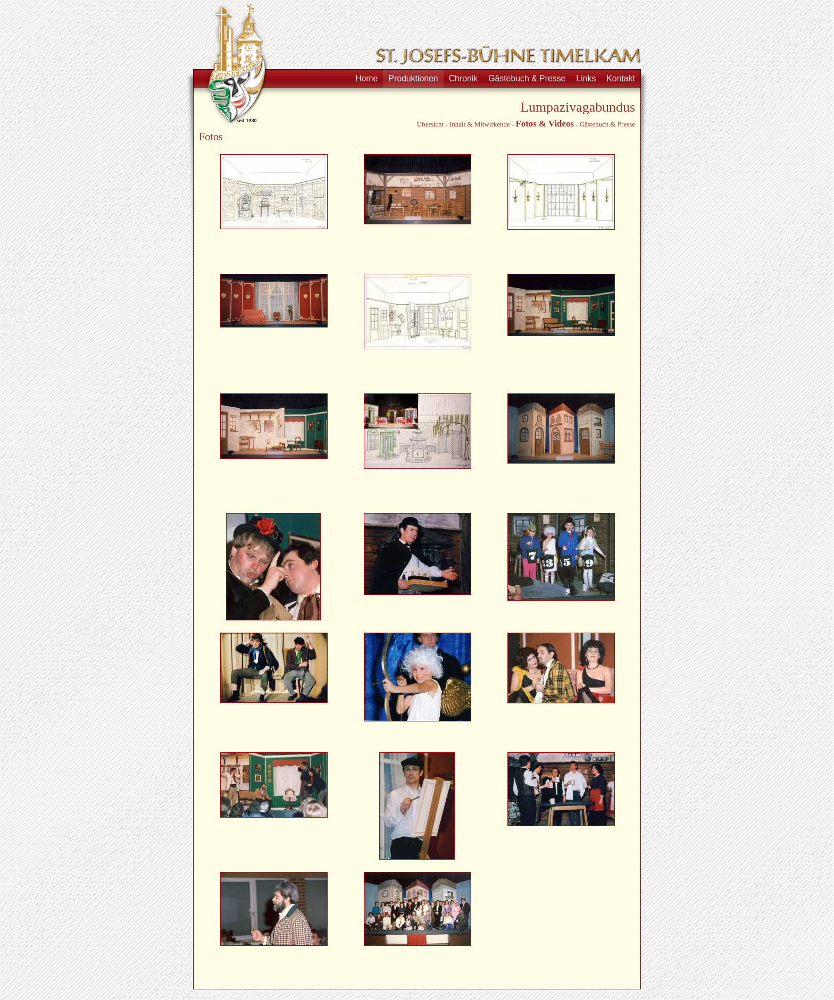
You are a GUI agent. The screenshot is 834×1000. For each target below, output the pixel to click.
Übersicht (430, 124)
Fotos (525, 124)
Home (366, 78)
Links (586, 78)
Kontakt (620, 78)
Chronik (463, 78)
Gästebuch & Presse (526, 78)
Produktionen (413, 78)
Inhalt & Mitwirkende (479, 124)
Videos (561, 124)
